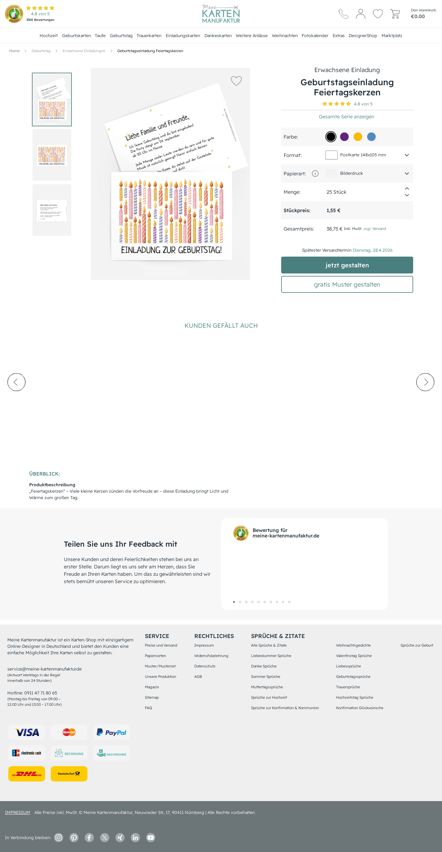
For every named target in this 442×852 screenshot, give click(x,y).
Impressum (204, 645)
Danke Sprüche (264, 666)
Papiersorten (155, 655)
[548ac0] (371, 136)
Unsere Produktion (160, 676)
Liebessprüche (348, 666)
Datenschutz (204, 666)
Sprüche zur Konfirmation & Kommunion (285, 707)
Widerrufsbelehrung (211, 655)
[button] (236, 80)
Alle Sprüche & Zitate (269, 645)
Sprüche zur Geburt (417, 645)
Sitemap (152, 697)
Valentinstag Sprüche (354, 655)
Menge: (292, 192)
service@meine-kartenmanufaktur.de (44, 669)
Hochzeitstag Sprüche (354, 697)
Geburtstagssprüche (353, 676)
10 (289, 602)
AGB (198, 676)
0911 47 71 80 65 (40, 693)
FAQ (148, 707)
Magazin (152, 687)
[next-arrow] (425, 399)
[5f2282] (344, 136)
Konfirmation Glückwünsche (359, 707)
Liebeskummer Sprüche (271, 655)
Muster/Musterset (160, 666)
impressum (17, 812)
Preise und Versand (161, 645)
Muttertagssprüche (267, 687)
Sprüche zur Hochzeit (269, 697)
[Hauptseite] (221, 14)
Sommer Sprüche (265, 676)
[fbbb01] (357, 136)
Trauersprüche (348, 687)
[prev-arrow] (16, 399)
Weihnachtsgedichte (353, 645)
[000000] (330, 136)
